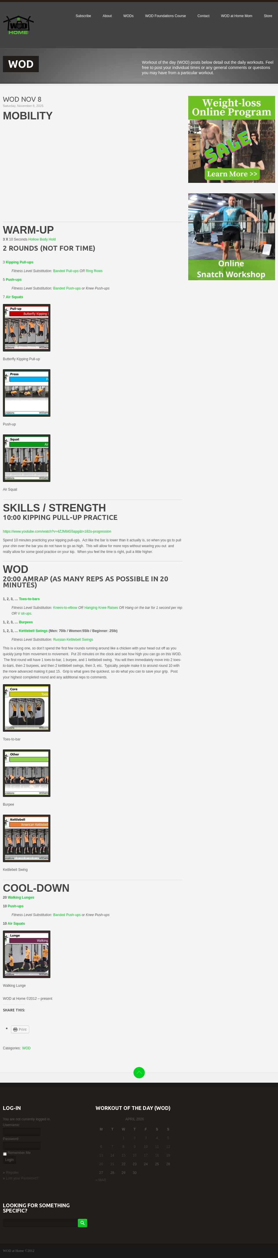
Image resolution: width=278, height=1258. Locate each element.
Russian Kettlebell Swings (73, 640)
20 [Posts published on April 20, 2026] (101, 1164)
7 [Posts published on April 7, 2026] (112, 1147)
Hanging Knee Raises (101, 608)
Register (12, 1172)
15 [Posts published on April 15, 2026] (123, 1155)
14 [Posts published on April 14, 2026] (112, 1155)
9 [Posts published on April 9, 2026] (135, 1147)
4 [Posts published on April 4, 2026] (157, 1138)
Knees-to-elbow (65, 608)
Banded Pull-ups (65, 271)
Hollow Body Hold (42, 239)
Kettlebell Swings (33, 631)
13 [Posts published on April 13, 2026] (101, 1155)
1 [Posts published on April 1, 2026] (123, 1138)
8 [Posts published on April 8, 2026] (123, 1147)
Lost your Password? (22, 1178)
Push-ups (16, 906)
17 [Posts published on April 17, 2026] (146, 1155)
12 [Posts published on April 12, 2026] (168, 1147)
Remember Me (19, 1153)
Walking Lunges (21, 897)
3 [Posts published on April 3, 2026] (146, 1138)
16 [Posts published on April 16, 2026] (134, 1155)
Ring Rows (94, 271)
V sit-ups (24, 613)
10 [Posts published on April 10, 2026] (146, 1147)
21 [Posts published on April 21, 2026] (112, 1164)
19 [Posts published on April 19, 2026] (168, 1155)
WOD (26, 1048)
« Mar (101, 1180)
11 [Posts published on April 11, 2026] (157, 1147)
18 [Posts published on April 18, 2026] (157, 1155)
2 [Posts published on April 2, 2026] (135, 1138)
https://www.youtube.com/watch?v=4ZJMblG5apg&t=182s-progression (57, 531)
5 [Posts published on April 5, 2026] (168, 1138)
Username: (11, 1125)
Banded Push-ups (67, 288)
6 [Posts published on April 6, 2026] (101, 1147)
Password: (11, 1139)
